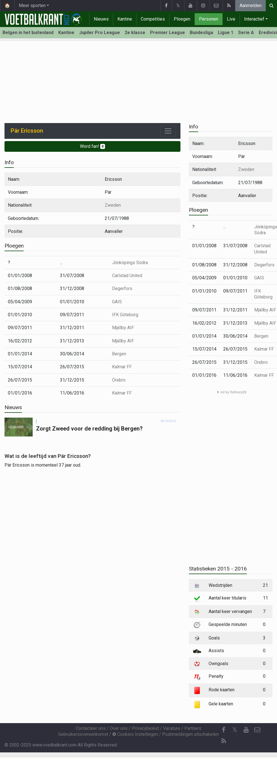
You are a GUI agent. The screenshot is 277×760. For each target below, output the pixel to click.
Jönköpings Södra (130, 262)
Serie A (246, 32)
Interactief (254, 19)
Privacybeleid (145, 728)
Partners (192, 728)
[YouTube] (246, 730)
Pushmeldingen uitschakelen (190, 734)
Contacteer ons (91, 728)
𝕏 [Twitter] (234, 729)
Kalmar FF (122, 366)
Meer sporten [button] (32, 5)
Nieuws (101, 19)
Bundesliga (201, 32)
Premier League (167, 32)
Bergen (119, 353)
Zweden (113, 205)
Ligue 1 (225, 32)
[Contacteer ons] (257, 730)
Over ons (119, 728)
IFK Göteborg (125, 314)
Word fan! (92, 146)
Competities (153, 19)
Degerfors (122, 288)
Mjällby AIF (123, 327)
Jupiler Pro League (99, 32)
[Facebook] (223, 730)
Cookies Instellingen (135, 734)
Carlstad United (127, 275)
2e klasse (135, 32)
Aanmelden (251, 5)
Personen (208, 19)
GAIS (117, 301)
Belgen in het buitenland (28, 32)
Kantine (124, 19)
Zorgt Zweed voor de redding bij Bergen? (89, 428)
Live (231, 19)
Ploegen (182, 19)
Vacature (171, 728)
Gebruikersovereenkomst (83, 734)
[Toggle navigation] (168, 131)
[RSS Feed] (223, 741)
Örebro (119, 380)
